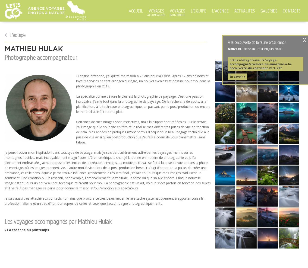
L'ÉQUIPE (199, 10)
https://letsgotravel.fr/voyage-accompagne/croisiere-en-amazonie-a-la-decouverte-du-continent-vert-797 (260, 64)
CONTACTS (292, 10)
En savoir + (237, 77)
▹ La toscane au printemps (27, 230)
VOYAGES (156, 11)
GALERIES (269, 10)
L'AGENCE (220, 10)
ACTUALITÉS (244, 10)
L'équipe (16, 35)
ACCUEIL (136, 10)
